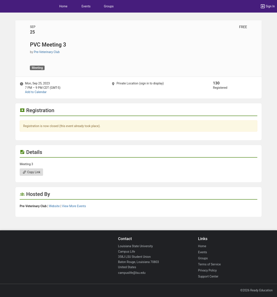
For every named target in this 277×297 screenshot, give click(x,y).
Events (86, 6)
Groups (109, 6)
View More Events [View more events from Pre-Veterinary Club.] (74, 206)
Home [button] (63, 6)
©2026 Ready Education (256, 290)
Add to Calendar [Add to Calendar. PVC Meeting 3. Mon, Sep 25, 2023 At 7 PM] (36, 92)
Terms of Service (209, 264)
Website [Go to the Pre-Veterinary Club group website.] (54, 206)
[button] (267, 6)
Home (202, 246)
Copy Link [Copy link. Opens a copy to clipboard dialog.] (31, 172)
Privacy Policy (207, 270)
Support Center (208, 276)
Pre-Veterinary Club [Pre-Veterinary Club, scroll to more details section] (47, 52)
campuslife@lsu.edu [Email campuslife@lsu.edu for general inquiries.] (132, 272)
